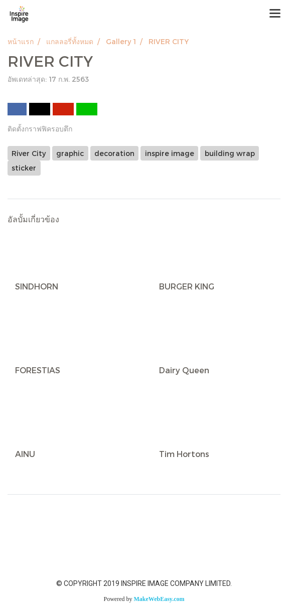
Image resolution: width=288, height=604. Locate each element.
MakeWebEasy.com (159, 598)
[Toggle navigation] (275, 14)
